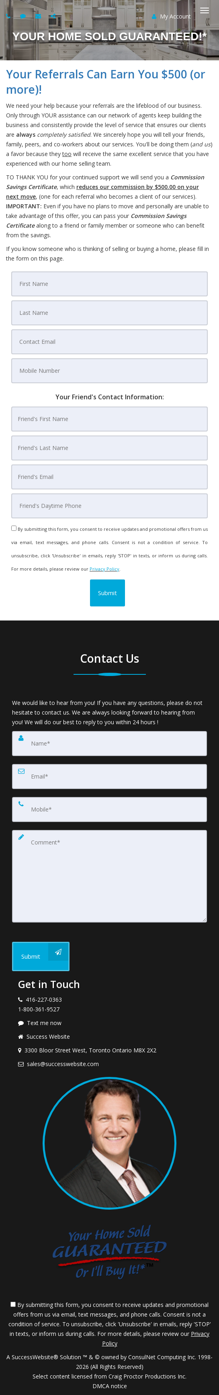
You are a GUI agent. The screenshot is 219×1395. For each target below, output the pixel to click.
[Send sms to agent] (24, 16)
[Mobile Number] (109, 370)
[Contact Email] (109, 341)
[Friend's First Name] (109, 419)
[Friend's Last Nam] (109, 448)
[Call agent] (9, 16)
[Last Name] (109, 312)
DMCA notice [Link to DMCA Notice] (109, 1386)
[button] (107, 592)
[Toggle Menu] (204, 10)
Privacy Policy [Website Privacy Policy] (104, 569)
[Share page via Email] (54, 16)
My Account (171, 16)
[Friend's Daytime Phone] (109, 505)
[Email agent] (39, 16)
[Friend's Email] (109, 476)
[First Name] (109, 283)
